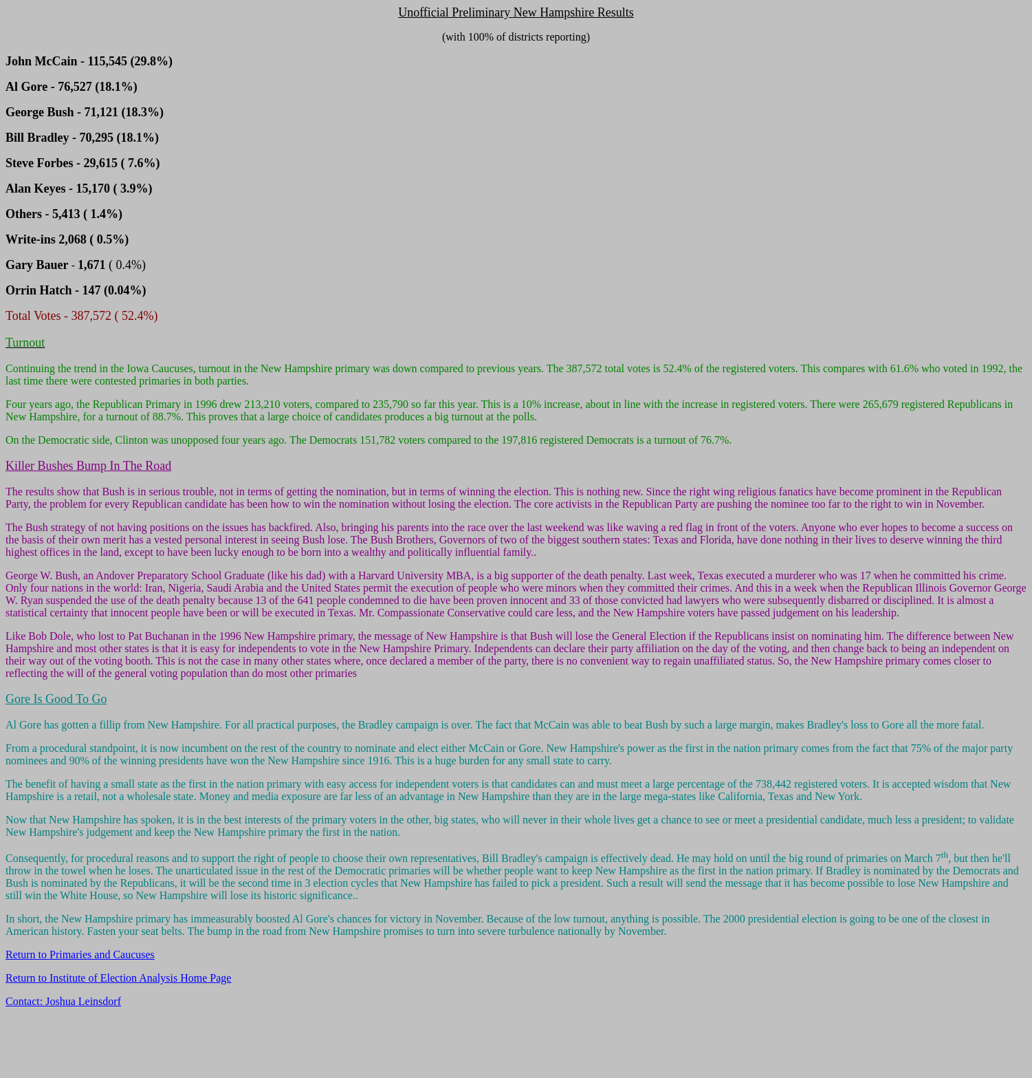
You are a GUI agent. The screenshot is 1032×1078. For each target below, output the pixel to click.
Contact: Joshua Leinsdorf (63, 1001)
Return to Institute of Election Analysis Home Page (118, 978)
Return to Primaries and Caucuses (80, 954)
